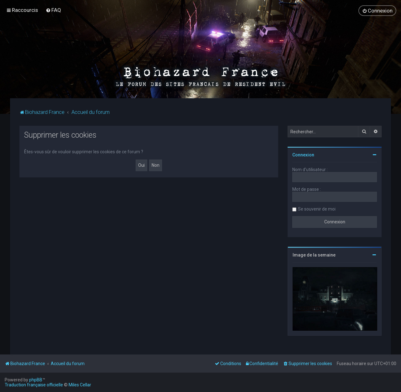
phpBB (35, 379)
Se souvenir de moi (317, 208)
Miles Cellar (80, 384)
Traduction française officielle (34, 384)
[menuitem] (53, 10)
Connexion (303, 154)
